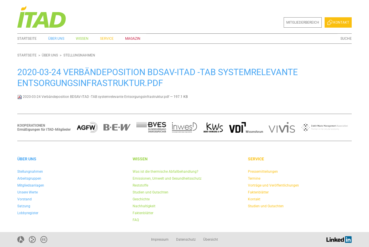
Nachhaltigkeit (144, 206)
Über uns (56, 39)
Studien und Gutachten (150, 192)
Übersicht (210, 240)
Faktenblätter (143, 213)
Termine (254, 178)
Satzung (23, 206)
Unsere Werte (27, 192)
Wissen (82, 39)
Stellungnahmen (79, 55)
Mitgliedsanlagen (30, 185)
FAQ (136, 220)
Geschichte (141, 199)
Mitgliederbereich (302, 22)
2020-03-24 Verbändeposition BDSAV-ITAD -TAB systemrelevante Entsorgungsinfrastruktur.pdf (93, 97)
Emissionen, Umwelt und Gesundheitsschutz (167, 178)
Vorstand (24, 199)
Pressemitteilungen (263, 172)
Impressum (160, 240)
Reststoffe (140, 185)
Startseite (27, 39)
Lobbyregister (27, 213)
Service (107, 39)
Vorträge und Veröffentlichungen (273, 185)
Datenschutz (186, 240)
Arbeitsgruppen (29, 178)
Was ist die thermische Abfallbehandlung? (165, 172)
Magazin (132, 39)
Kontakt (338, 22)
